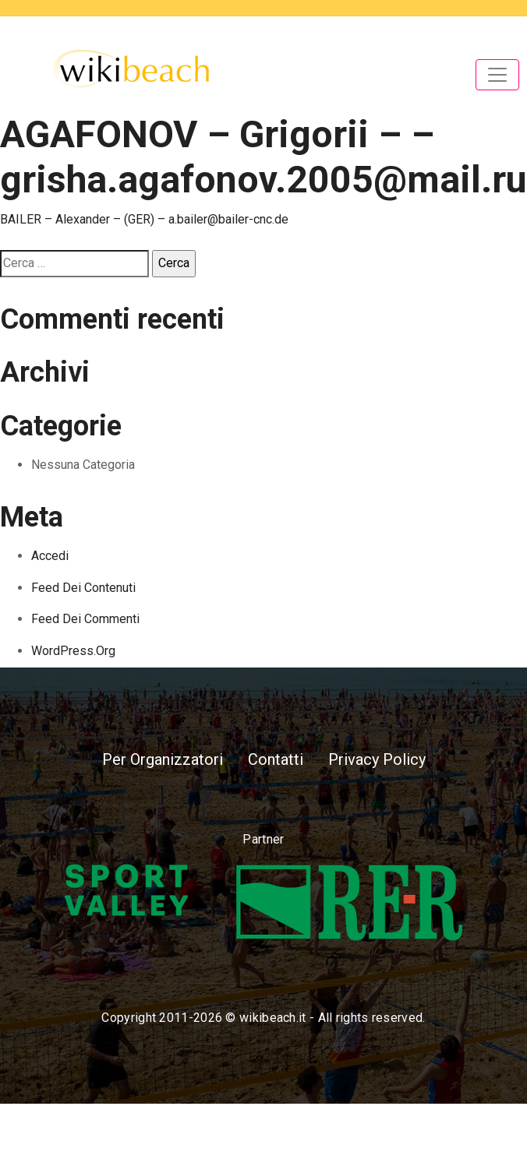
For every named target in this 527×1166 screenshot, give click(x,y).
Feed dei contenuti (83, 587)
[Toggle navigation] (497, 74)
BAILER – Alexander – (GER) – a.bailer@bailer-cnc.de (144, 219)
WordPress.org (73, 650)
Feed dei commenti (85, 618)
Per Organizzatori (162, 759)
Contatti (275, 759)
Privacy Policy (377, 759)
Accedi (50, 555)
